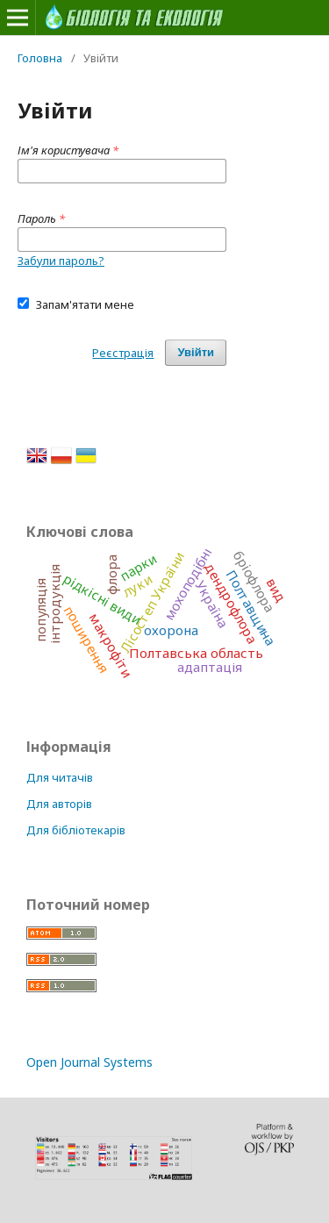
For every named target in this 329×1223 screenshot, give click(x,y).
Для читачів (59, 777)
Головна (40, 58)
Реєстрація (123, 353)
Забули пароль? (61, 260)
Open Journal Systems (89, 1062)
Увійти (195, 352)
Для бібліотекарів (75, 830)
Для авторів (59, 804)
